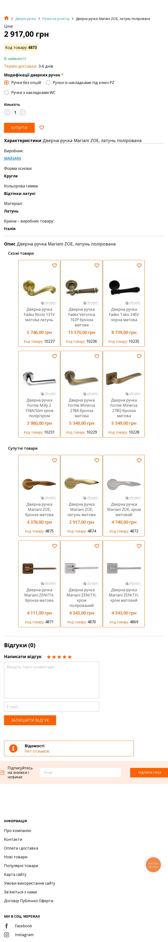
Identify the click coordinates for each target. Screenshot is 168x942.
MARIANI (12, 158)
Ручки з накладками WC (33, 92)
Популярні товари (21, 865)
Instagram (19, 934)
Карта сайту (15, 874)
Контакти (13, 839)
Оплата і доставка (21, 848)
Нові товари (15, 856)
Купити (19, 127)
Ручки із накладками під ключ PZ (83, 82)
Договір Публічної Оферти (28, 900)
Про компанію (17, 830)
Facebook (18, 925)
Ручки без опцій (26, 82)
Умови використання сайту (29, 883)
